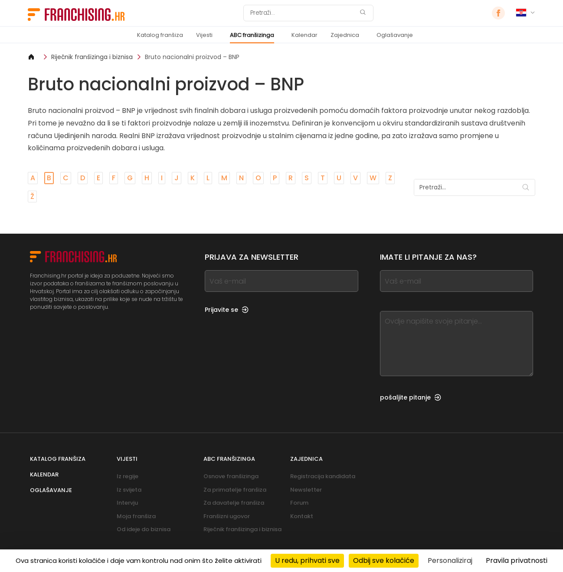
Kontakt (301, 516)
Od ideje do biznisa (143, 529)
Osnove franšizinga (231, 476)
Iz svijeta (129, 490)
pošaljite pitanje (410, 397)
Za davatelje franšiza (233, 503)
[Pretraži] (302, 13)
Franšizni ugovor (226, 516)
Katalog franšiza (160, 35)
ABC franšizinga (252, 35)
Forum (299, 503)
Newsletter (306, 490)
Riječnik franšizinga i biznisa (92, 57)
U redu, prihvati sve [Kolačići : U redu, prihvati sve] (307, 560)
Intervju (127, 503)
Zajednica (345, 35)
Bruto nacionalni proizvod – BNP (192, 57)
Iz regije (127, 476)
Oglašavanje (394, 35)
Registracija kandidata (322, 476)
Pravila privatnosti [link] (516, 560)
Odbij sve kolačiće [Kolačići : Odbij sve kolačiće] (383, 560)
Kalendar (304, 35)
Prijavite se (227, 309)
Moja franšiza (136, 516)
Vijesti (204, 35)
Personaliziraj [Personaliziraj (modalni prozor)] (450, 560)
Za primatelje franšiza (234, 490)
